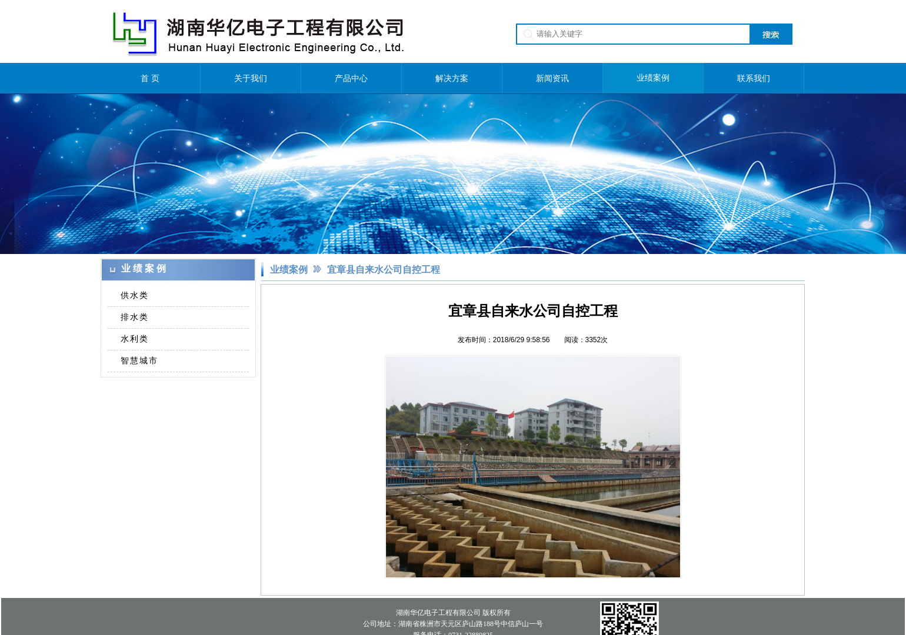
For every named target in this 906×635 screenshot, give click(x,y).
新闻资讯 (552, 78)
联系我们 (753, 78)
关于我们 (250, 78)
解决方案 (451, 78)
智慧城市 (139, 360)
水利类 (135, 338)
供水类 (135, 295)
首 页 (150, 78)
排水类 (135, 317)
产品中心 (351, 78)
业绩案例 (653, 77)
